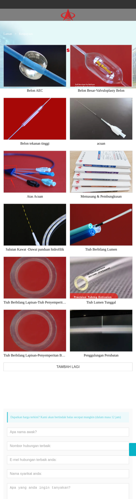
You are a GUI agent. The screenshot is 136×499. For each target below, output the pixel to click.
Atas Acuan (35, 204)
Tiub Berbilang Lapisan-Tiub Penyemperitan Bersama (34, 310)
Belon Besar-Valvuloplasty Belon (101, 98)
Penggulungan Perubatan (101, 363)
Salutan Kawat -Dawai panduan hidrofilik (35, 257)
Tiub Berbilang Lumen (101, 257)
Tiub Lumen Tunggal (101, 310)
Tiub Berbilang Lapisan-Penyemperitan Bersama (34, 363)
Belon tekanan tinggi (34, 151)
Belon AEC (35, 98)
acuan (101, 151)
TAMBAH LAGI (68, 375)
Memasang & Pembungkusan (101, 204)
